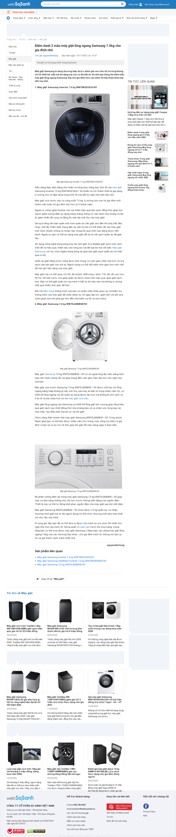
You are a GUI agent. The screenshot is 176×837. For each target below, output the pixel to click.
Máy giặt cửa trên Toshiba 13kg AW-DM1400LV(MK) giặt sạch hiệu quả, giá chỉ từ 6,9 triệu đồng (24, 628)
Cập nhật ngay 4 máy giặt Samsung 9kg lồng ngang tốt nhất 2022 (139, 175)
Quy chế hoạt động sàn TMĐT (80, 829)
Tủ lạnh (12, 53)
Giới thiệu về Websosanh (118, 813)
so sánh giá (83, 527)
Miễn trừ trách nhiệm (76, 821)
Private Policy (149, 812)
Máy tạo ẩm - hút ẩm (18, 116)
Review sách (90, 18)
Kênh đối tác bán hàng (117, 821)
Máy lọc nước (15, 110)
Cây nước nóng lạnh (18, 98)
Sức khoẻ (103, 18)
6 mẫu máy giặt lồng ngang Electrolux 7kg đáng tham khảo (138, 187)
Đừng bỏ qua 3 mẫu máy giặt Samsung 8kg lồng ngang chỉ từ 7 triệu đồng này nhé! (140, 148)
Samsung (50, 374)
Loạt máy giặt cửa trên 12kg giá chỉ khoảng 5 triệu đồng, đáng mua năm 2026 (24, 771)
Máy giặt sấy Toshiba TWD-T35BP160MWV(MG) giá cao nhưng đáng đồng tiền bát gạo (63, 771)
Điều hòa (13, 47)
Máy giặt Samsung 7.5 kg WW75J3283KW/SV (61, 564)
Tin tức (22, 39)
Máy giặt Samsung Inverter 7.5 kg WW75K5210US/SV (65, 557)
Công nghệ (18, 18)
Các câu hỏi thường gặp (78, 813)
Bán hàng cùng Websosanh (157, 4)
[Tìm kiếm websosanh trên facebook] (146, 806)
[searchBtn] (122, 4)
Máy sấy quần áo (16, 65)
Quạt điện (13, 92)
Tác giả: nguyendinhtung (46, 55)
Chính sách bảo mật (76, 825)
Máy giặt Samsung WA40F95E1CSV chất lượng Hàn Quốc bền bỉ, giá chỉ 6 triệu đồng (64, 628)
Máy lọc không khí (17, 104)
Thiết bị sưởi (14, 86)
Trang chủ (11, 39)
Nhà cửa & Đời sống (136, 18)
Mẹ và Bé (75, 18)
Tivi (10, 71)
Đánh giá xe (116, 18)
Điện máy (47, 18)
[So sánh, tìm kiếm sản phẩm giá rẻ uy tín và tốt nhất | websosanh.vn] (19, 4)
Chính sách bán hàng (76, 817)
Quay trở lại (52, 579)
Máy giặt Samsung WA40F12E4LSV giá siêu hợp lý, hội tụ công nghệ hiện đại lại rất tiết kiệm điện (23, 701)
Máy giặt (43, 39)
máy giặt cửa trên (78, 398)
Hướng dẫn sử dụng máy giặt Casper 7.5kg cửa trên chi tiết (147, 113)
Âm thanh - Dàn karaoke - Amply (16, 78)
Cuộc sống (33, 18)
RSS (145, 816)
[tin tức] (8, 18)
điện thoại (48, 291)
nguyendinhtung (115, 545)
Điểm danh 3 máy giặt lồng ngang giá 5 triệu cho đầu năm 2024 (139, 134)
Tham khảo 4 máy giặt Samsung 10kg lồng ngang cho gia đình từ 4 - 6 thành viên (140, 162)
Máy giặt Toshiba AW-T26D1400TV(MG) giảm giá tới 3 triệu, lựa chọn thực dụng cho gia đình (65, 701)
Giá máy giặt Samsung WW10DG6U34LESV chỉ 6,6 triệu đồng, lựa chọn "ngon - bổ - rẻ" (105, 699)
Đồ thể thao (62, 18)
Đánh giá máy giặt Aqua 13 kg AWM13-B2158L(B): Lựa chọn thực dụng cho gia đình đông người (103, 773)
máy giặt (117, 187)
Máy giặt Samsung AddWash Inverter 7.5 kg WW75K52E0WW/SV (71, 560)
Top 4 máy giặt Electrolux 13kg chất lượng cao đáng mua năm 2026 (104, 628)
